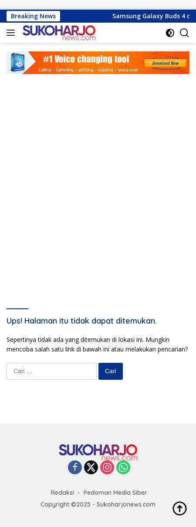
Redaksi (62, 493)
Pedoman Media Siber (115, 493)
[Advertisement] (98, 176)
